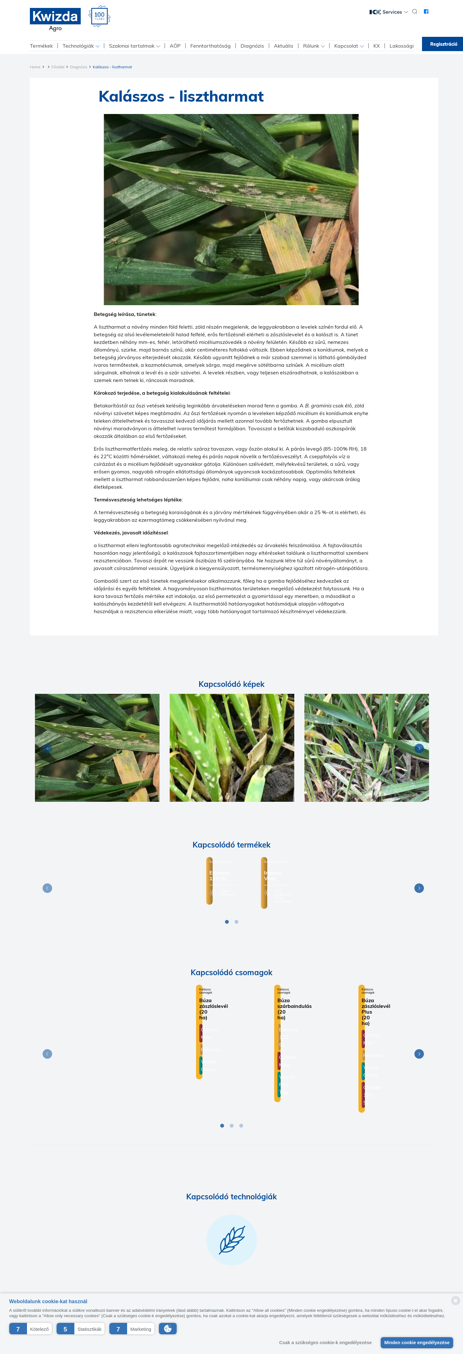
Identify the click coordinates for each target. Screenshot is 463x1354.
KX (376, 45)
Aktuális (283, 45)
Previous (46, 749)
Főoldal (58, 66)
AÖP (175, 45)
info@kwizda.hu (360, 1287)
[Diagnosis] (97, 748)
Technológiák (78, 45)
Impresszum (193, 1267)
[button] (30, 1328)
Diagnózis (252, 45)
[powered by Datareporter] (456, 1304)
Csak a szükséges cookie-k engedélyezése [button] (325, 1342)
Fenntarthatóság (210, 45)
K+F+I (218, 1267)
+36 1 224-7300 (316, 1287)
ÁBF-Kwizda (295, 1267)
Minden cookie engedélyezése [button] (417, 1342)
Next (417, 749)
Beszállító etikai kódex (253, 1267)
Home (35, 66)
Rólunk (311, 45)
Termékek (41, 45)
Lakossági (402, 45)
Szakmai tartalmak (131, 45)
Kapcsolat (346, 45)
